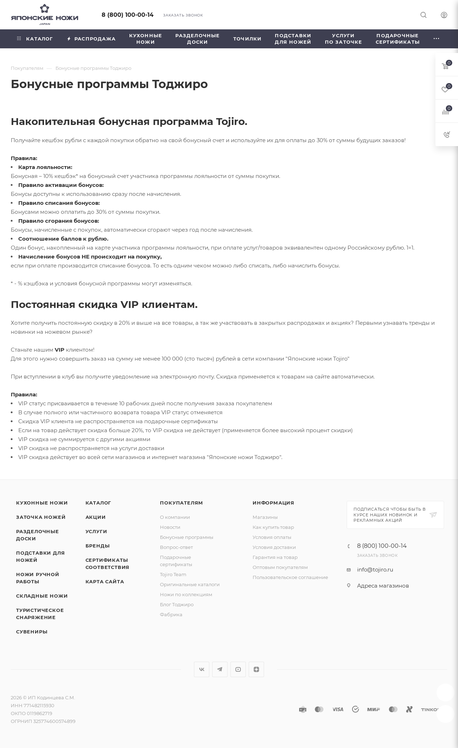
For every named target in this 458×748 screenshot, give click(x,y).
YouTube (238, 669)
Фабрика (171, 614)
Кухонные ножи (42, 503)
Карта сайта (105, 581)
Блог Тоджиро (177, 604)
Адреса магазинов (383, 585)
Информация (273, 503)
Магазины (265, 517)
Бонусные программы (186, 537)
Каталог (99, 503)
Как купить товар (273, 527)
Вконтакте (201, 669)
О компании (175, 517)
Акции (96, 517)
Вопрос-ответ (176, 547)
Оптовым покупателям (280, 567)
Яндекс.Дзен (256, 669)
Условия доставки (274, 547)
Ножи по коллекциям (186, 594)
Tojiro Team (173, 574)
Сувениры (31, 631)
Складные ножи (42, 596)
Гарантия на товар (275, 557)
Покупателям (181, 503)
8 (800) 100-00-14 (128, 14)
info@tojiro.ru (375, 569)
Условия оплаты (272, 537)
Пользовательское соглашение (290, 577)
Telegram (220, 669)
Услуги (96, 531)
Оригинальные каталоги (190, 584)
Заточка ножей (40, 517)
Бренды (98, 546)
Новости (170, 527)
